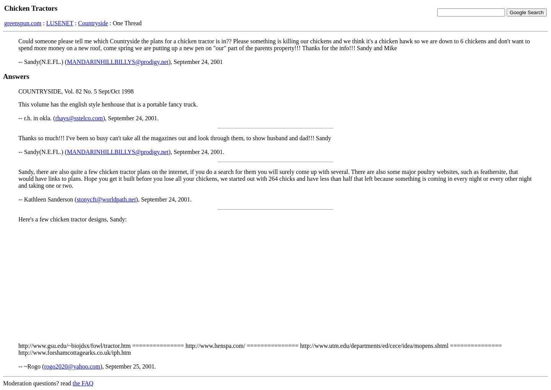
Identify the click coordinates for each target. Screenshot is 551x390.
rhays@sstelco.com (79, 118)
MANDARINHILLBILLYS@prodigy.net (118, 62)
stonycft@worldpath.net (106, 199)
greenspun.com (22, 23)
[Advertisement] (275, 282)
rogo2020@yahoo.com (72, 366)
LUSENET (59, 23)
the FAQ (83, 383)
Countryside (93, 23)
